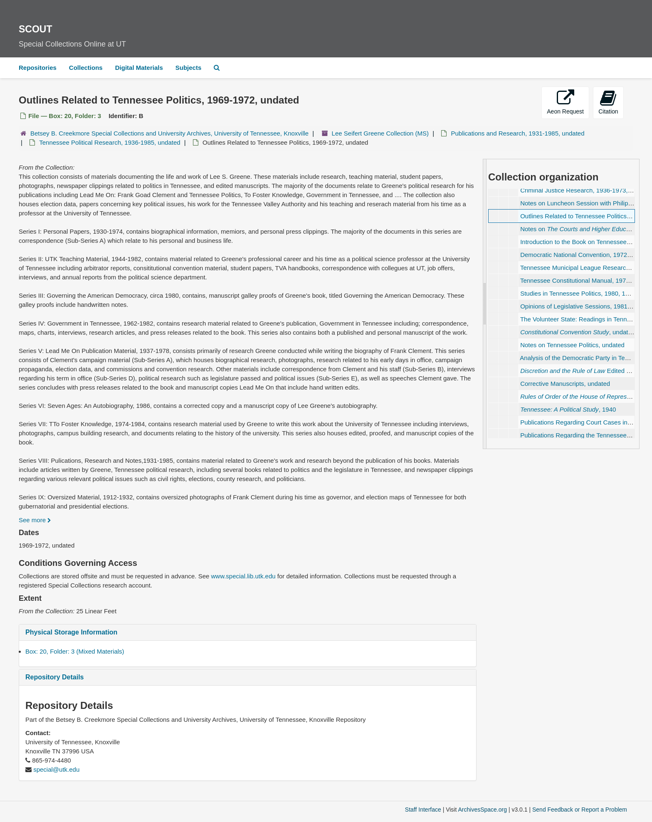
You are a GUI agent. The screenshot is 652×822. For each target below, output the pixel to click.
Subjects (188, 67)
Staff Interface (423, 809)
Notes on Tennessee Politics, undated (572, 344)
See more (35, 519)
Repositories (38, 67)
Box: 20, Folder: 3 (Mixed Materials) (74, 651)
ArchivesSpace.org (482, 809)
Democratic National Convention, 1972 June (581, 254)
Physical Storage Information (71, 632)
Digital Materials (139, 67)
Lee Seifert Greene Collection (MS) (380, 133)
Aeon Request (565, 102)
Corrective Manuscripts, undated (565, 383)
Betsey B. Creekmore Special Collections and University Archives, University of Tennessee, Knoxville (169, 133)
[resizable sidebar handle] (485, 304)
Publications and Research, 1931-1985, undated (517, 133)
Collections (86, 67)
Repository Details (54, 677)
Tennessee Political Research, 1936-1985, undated (109, 142)
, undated (577, 332)
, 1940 (568, 409)
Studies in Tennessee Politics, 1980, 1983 (577, 293)
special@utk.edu (56, 769)
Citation (608, 102)
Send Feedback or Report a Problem (579, 809)
